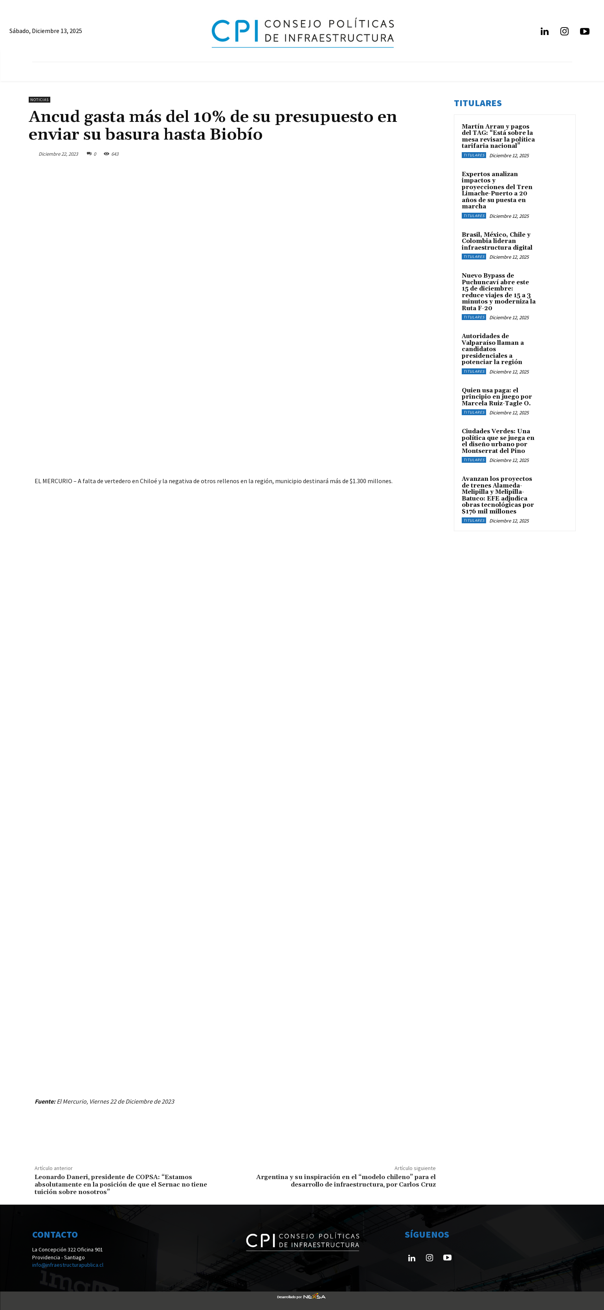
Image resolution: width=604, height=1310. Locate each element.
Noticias (39, 100)
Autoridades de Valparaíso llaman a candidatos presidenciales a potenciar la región (493, 349)
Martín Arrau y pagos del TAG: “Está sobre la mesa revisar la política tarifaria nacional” (498, 136)
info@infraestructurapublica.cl (67, 1264)
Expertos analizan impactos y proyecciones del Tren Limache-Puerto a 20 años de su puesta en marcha (497, 191)
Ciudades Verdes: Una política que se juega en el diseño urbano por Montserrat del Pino (498, 441)
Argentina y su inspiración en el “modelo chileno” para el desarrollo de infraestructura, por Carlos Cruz (346, 1181)
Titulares (474, 155)
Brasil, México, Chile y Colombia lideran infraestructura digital (497, 241)
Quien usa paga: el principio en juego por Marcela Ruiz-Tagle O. (497, 397)
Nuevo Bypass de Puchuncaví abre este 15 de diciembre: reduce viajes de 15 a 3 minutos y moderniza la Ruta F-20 (499, 292)
